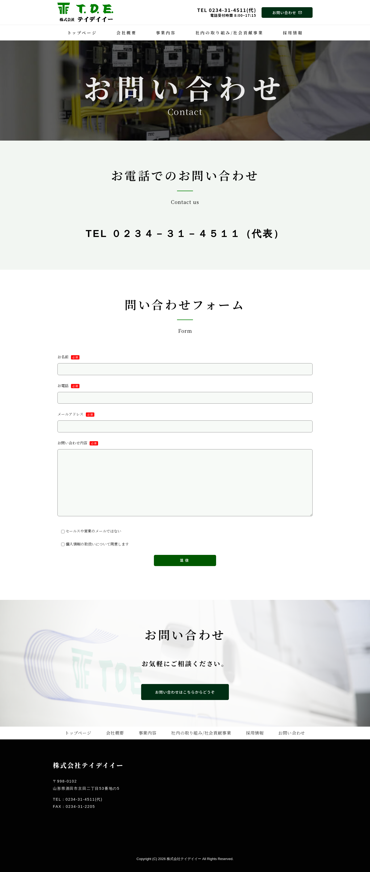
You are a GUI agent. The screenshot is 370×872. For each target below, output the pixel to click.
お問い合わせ (291, 733)
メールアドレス (185, 422)
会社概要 (126, 32)
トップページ (82, 32)
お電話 (185, 393)
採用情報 (293, 32)
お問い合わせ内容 (185, 478)
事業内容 (166, 32)
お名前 (185, 365)
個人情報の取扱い (82, 543)
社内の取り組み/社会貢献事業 (229, 32)
